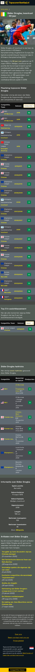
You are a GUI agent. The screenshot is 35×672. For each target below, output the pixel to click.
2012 (18, 135)
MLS (5, 389)
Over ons (18, 635)
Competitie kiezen (17, 670)
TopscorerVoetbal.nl (19, 2)
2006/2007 (18, 220)
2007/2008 (18, 211)
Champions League (11, 453)
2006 (18, 230)
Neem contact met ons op (18, 638)
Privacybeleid (18, 641)
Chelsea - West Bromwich (19, 415)
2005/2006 (18, 248)
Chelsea (4, 160)
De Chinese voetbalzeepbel (13, 597)
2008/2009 (18, 193)
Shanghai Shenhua (4, 150)
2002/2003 (18, 298)
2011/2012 (18, 157)
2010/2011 (18, 166)
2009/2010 (18, 175)
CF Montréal (8, 114)
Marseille (4, 277)
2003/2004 (18, 274)
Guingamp (7, 299)
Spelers (4, 9)
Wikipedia (20, 531)
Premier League (10, 418)
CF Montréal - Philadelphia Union (20, 388)
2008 (18, 202)
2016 (18, 113)
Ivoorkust (4, 138)
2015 (18, 119)
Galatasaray (5, 128)
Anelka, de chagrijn (9, 584)
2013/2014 (18, 126)
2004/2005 (18, 257)
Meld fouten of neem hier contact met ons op (18, 655)
